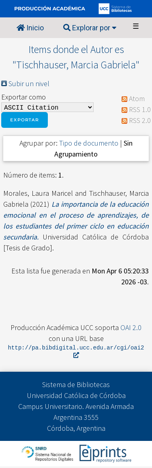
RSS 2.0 (140, 121)
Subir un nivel (29, 83)
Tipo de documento (88, 144)
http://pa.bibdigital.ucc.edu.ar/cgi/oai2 (76, 353)
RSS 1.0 (140, 110)
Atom (137, 99)
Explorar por (89, 27)
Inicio (30, 27)
